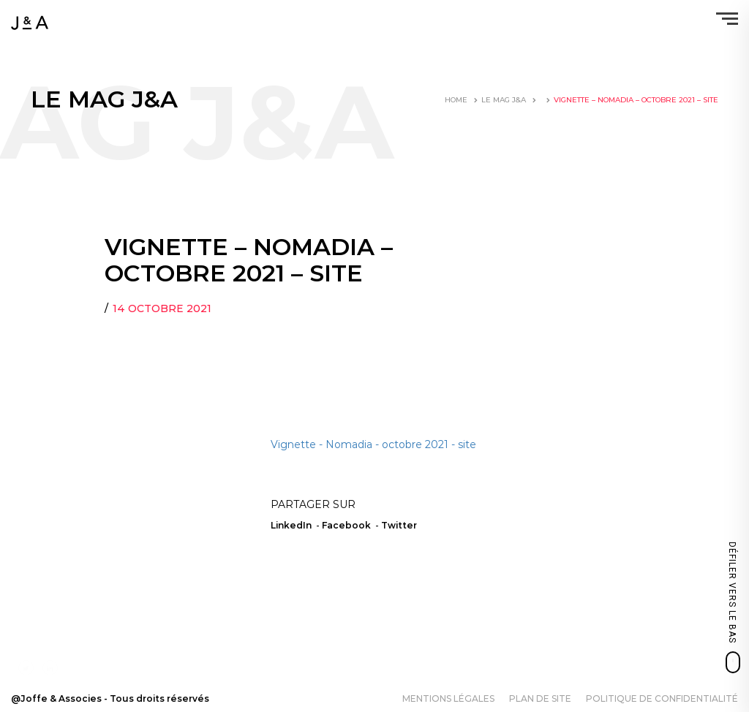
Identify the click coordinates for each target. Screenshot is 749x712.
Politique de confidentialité (662, 698)
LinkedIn (291, 525)
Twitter (399, 525)
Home (456, 100)
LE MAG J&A (503, 100)
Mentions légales (448, 698)
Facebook (346, 525)
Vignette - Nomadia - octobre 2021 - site (373, 444)
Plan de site (540, 698)
